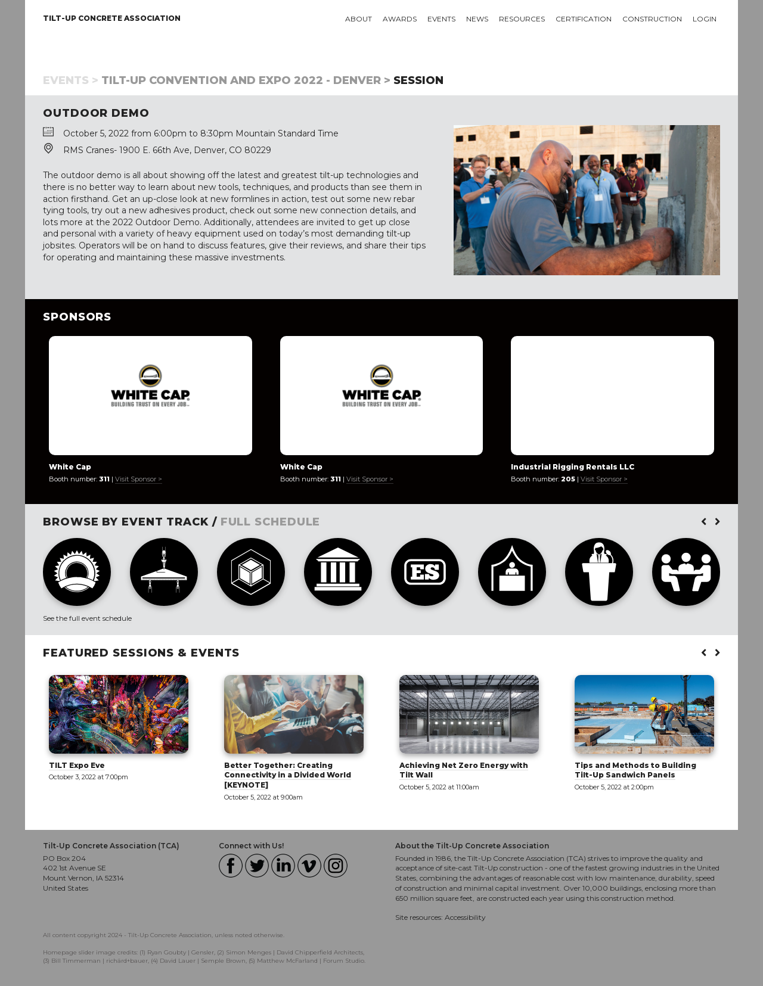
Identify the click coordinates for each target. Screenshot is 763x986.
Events (441, 18)
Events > (70, 80)
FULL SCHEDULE (271, 521)
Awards (400, 18)
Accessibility (465, 917)
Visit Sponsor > (138, 479)
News (477, 18)
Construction (652, 18)
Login (705, 18)
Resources (522, 18)
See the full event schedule (87, 618)
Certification (584, 18)
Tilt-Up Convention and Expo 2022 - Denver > (245, 80)
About (358, 18)
